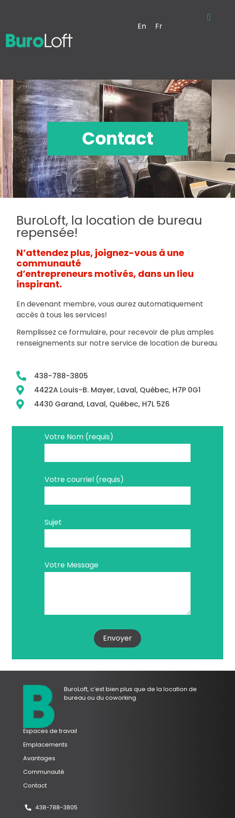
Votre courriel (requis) (84, 480)
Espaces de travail (50, 731)
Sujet (53, 523)
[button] (209, 17)
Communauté (43, 772)
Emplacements (45, 744)
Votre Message (71, 566)
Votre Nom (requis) (78, 437)
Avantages (39, 758)
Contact (35, 785)
